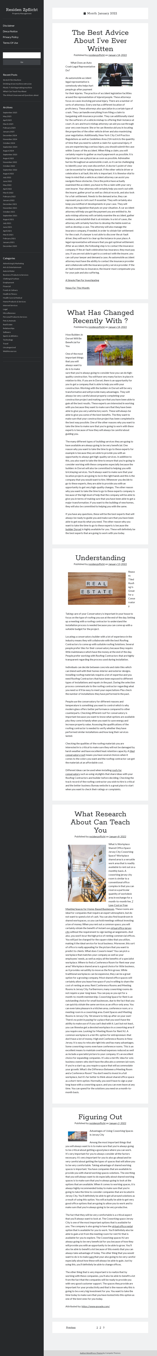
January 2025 (8, 131)
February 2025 (9, 128)
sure (91, 1256)
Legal (5, 309)
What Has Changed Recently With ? (100, 317)
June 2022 (7, 181)
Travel (5, 343)
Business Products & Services (15, 275)
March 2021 (8, 234)
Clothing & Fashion (11, 278)
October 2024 (9, 143)
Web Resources (10, 351)
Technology (8, 340)
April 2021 (7, 231)
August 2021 (8, 219)
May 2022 (7, 185)
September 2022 (10, 170)
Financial (7, 286)
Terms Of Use (10, 42)
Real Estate (7, 324)
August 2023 (8, 158)
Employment (8, 282)
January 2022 (8, 200)
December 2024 (10, 135)
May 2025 (7, 116)
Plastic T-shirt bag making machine (17, 87)
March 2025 (8, 124)
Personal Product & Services (15, 317)
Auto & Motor (9, 271)
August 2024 (8, 150)
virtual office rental (122, 1226)
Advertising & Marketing (13, 263)
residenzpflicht (96, 54)
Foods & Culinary (10, 290)
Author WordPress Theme (91, 1353)
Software (7, 332)
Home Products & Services (14, 301)
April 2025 (7, 120)
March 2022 (8, 192)
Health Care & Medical (12, 298)
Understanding (100, 558)
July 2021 (7, 223)
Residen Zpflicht (22, 9)
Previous (71, 1327)
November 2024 (10, 139)
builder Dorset (73, 529)
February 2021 (9, 238)
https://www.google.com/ (96, 1306)
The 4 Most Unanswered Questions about (20, 95)
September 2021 (10, 215)
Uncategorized (9, 347)
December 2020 (10, 246)
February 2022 (9, 196)
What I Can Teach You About (14, 91)
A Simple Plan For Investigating (82, 280)
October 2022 (9, 166)
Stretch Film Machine (12, 80)
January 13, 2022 (117, 563)
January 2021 (8, 242)
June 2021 (7, 227)
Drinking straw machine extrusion (17, 84)
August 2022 (8, 173)
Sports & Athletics (10, 336)
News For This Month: (77, 287)
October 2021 (9, 212)
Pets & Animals (9, 320)
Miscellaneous (9, 313)
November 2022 (10, 162)
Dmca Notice (10, 31)
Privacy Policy (10, 36)
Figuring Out (100, 1117)
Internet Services (10, 305)
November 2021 (10, 208)
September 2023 (10, 154)
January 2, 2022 (117, 1123)
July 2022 (7, 177)
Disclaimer (9, 25)
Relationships (8, 328)
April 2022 (7, 189)
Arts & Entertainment (12, 267)
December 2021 (10, 204)
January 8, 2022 (117, 836)
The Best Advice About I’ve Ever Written (100, 41)
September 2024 (10, 147)
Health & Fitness (10, 294)
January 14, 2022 (117, 54)
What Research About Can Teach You (100, 822)
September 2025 (10, 112)
